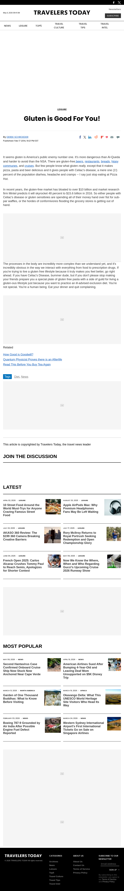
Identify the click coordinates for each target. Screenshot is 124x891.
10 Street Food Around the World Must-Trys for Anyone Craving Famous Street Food (22, 510)
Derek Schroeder (17, 137)
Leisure (62, 109)
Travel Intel (54, 884)
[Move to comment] (118, 137)
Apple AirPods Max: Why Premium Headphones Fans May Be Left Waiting (80, 508)
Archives (53, 861)
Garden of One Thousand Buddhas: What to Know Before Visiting (20, 699)
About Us (78, 861)
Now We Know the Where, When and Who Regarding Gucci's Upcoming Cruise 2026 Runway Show (81, 565)
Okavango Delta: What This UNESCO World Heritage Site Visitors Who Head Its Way (82, 700)
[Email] (112, 137)
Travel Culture (56, 876)
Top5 (51, 873)
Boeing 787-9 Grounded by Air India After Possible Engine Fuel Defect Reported (21, 728)
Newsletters (115, 9)
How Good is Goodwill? (18, 354)
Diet (16, 376)
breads (105, 161)
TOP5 (39, 25)
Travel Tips (54, 880)
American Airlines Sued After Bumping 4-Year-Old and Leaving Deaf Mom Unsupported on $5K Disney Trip (83, 670)
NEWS (7, 25)
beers (79, 161)
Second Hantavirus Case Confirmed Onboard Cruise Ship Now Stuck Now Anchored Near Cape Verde (22, 669)
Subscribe (113, 16)
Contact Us (78, 865)
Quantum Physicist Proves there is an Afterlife (32, 359)
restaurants (92, 161)
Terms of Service (81, 869)
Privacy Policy (80, 873)
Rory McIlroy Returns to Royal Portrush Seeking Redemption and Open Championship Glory (79, 538)
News (24, 376)
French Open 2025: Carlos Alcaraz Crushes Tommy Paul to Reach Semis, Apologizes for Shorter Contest (23, 565)
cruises (29, 165)
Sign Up (113, 869)
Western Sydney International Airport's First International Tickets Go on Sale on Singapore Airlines (83, 728)
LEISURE (23, 25)
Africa (83, 690)
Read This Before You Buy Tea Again (27, 364)
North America (27, 690)
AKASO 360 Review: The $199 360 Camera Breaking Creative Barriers (21, 536)
